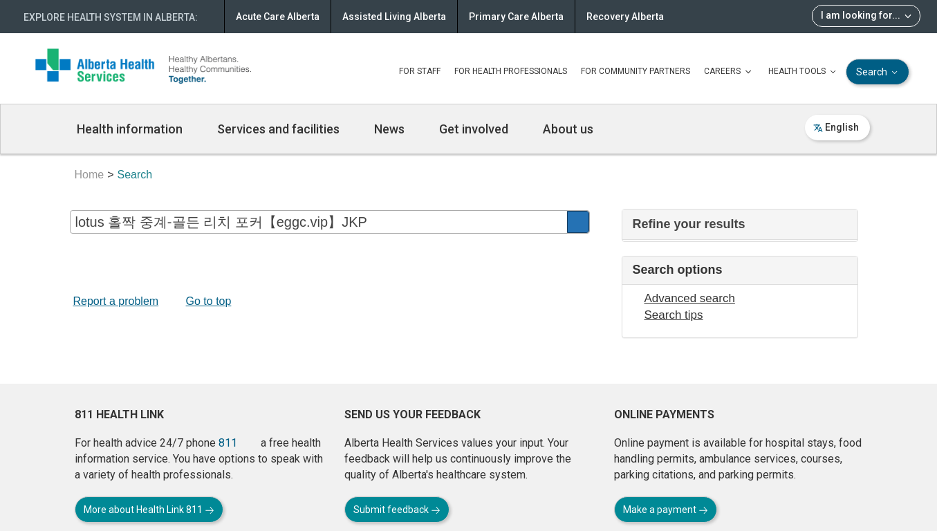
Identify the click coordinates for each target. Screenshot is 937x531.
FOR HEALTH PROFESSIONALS (510, 71)
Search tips (673, 315)
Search (878, 72)
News (389, 129)
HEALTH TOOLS (803, 71)
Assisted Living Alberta (394, 16)
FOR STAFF (419, 71)
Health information (130, 129)
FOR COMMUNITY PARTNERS (635, 71)
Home (89, 174)
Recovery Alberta (625, 16)
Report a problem (116, 301)
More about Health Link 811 (149, 509)
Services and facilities (278, 129)
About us (568, 129)
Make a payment (665, 509)
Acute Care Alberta (277, 16)
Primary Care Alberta (516, 16)
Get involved (473, 129)
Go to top (209, 301)
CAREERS (729, 71)
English (836, 127)
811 (228, 442)
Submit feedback (396, 509)
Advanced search (689, 298)
